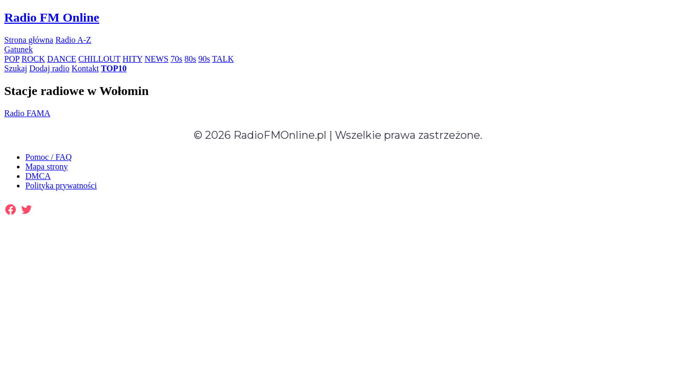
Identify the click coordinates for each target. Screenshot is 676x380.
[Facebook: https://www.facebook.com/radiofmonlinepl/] (10, 209)
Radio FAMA (27, 113)
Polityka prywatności (61, 185)
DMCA (38, 176)
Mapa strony (46, 166)
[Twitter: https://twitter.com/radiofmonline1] (26, 209)
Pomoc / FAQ (48, 157)
